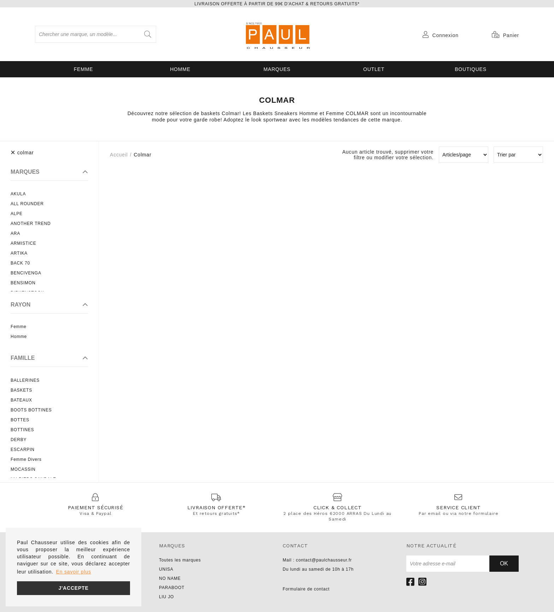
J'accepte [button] (73, 588)
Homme (180, 69)
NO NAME (170, 578)
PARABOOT (171, 587)
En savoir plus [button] (73, 572)
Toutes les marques (180, 560)
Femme (83, 69)
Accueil (119, 155)
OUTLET (373, 69)
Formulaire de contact (306, 589)
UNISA (166, 569)
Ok (504, 563)
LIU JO (166, 596)
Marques (277, 69)
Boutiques (471, 69)
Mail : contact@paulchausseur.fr (317, 560)
